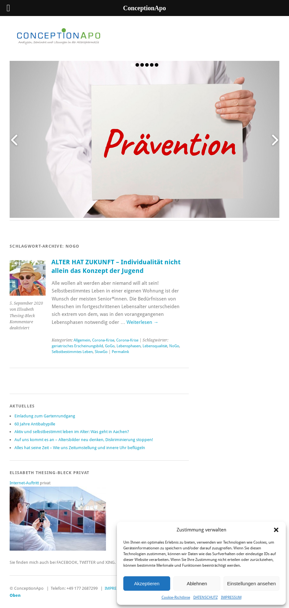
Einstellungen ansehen (251, 583)
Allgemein (82, 340)
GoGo (110, 346)
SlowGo (101, 351)
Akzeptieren (146, 583)
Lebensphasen (129, 346)
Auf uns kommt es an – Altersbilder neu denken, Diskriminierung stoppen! (83, 439)
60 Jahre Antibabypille (34, 424)
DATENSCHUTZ (205, 597)
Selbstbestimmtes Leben (72, 351)
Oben (15, 595)
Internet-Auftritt (25, 483)
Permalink (120, 351)
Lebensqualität (155, 346)
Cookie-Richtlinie (176, 597)
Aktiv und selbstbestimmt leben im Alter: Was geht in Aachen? (71, 431)
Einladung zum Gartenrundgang (44, 416)
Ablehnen (197, 583)
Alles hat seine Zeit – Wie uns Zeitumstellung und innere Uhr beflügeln (79, 447)
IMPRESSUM (231, 597)
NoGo (174, 346)
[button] (276, 530)
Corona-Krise (103, 340)
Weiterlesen (142, 322)
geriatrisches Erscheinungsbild (77, 346)
